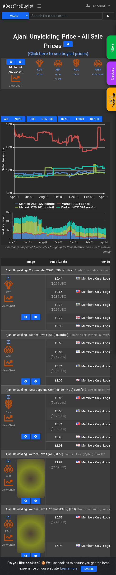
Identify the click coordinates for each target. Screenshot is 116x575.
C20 (80, 119)
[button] (98, 6)
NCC (94, 119)
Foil (32, 119)
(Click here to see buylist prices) (58, 53)
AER (65, 119)
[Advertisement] (55, 104)
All (6, 119)
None (18, 119)
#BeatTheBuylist (18, 6)
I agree (88, 568)
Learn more (69, 568)
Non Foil (47, 119)
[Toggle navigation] (39, 6)
